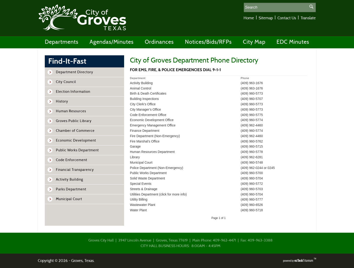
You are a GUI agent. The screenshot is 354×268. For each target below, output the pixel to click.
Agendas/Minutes (112, 42)
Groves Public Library (74, 121)
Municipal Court (69, 199)
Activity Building (69, 179)
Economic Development (76, 140)
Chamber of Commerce (75, 130)
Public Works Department (77, 150)
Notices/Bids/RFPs (208, 42)
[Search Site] (275, 7)
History (62, 101)
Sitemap (266, 18)
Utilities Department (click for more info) (158, 194)
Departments (61, 42)
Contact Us (286, 18)
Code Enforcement (71, 160)
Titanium (304, 260)
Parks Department (71, 189)
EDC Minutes (293, 42)
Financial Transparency (75, 170)
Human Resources (71, 111)
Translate (308, 18)
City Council (66, 82)
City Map (254, 42)
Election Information (73, 91)
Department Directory (74, 72)
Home (249, 18)
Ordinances (159, 42)
